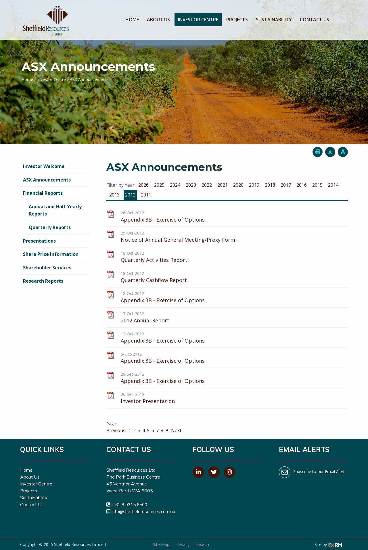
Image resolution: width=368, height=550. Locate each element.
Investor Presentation (148, 401)
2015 (317, 185)
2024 (175, 185)
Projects (237, 19)
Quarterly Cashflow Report (154, 280)
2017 (286, 185)
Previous (116, 430)
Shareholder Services (47, 267)
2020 (238, 185)
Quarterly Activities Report (154, 259)
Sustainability (274, 19)
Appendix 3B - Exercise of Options (163, 219)
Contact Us (314, 19)
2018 (270, 185)
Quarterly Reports (50, 227)
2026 (143, 185)
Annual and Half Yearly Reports (55, 210)
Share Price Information (50, 254)
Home (132, 19)
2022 (207, 185)
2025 (159, 185)
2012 (130, 195)
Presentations (39, 241)
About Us (158, 19)
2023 (191, 185)
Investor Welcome (44, 166)
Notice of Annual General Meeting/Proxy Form (178, 239)
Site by (328, 544)
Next (175, 430)
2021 (222, 185)
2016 (301, 185)
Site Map (161, 544)
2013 (114, 195)
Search (202, 544)
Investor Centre (198, 19)
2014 (333, 185)
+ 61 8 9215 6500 (129, 504)
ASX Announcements (47, 180)
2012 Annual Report (145, 320)
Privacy (182, 544)
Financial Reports (43, 193)
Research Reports (43, 281)
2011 (146, 195)
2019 (254, 185)
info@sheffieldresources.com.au (143, 511)
